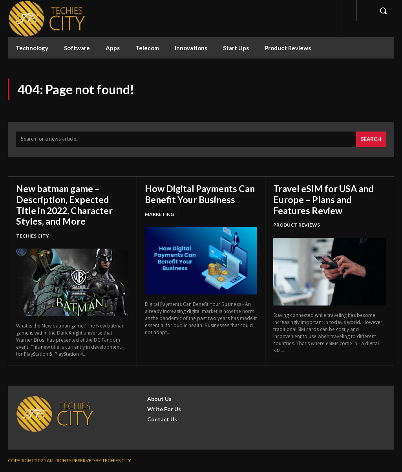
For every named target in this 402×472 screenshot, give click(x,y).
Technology (32, 47)
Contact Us (162, 419)
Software (77, 47)
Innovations (191, 47)
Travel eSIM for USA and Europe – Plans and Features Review (325, 199)
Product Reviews (288, 47)
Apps (113, 47)
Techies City (32, 236)
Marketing (159, 214)
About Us (159, 398)
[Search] (371, 139)
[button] (383, 10)
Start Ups (236, 47)
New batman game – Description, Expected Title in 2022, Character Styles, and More (66, 205)
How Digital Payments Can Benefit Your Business (201, 194)
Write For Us (164, 409)
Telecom (147, 47)
